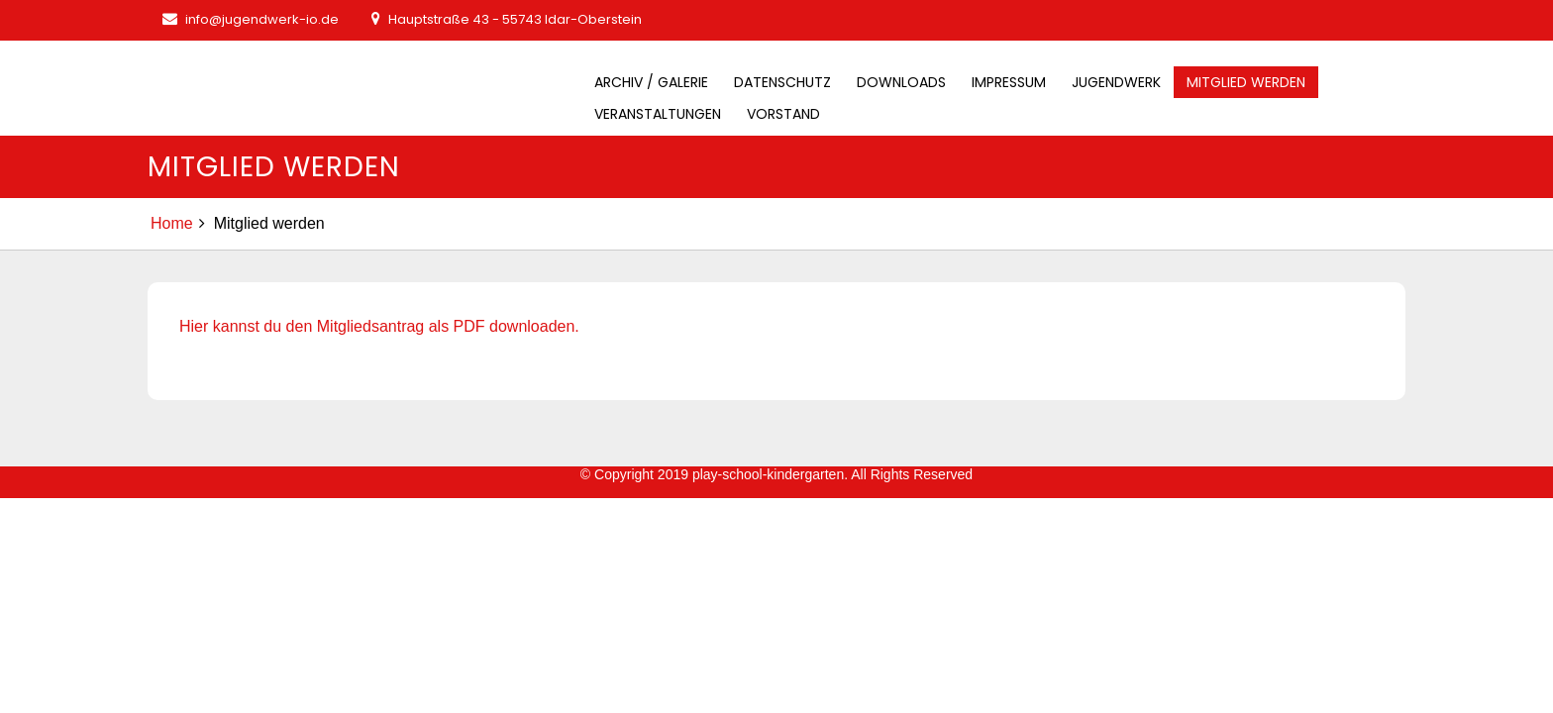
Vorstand (783, 114)
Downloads (901, 82)
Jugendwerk (1116, 82)
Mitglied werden (1246, 82)
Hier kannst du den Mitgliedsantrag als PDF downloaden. (379, 326)
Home (172, 223)
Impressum (1009, 82)
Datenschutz (782, 82)
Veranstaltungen (657, 114)
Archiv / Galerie (651, 82)
